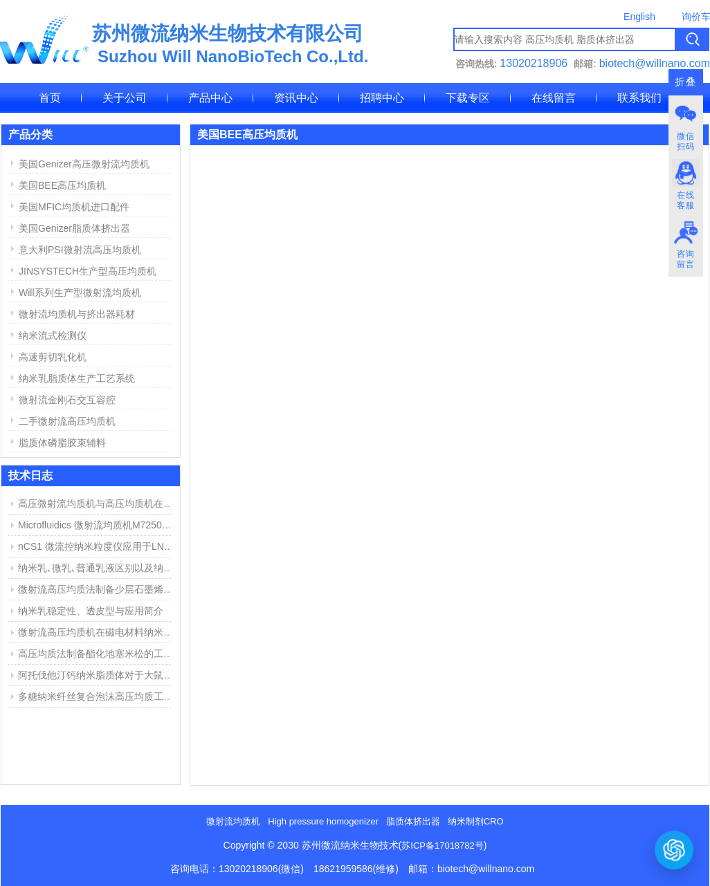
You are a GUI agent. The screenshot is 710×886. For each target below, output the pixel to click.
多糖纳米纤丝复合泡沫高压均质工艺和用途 (97, 696)
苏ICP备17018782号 (442, 845)
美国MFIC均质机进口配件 (74, 206)
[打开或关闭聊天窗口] (674, 849)
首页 (50, 98)
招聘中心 (382, 98)
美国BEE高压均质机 (62, 185)
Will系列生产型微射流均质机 (80, 292)
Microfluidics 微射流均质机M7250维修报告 (97, 524)
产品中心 (210, 98)
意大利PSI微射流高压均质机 (80, 249)
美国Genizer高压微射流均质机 (84, 163)
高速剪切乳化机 (53, 356)
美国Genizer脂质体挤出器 (74, 228)
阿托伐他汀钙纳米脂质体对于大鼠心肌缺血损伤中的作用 (97, 675)
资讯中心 (296, 98)
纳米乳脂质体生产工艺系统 (77, 378)
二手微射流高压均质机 (67, 421)
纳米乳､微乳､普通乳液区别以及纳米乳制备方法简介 (97, 567)
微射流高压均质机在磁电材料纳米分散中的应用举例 (97, 632)
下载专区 (468, 98)
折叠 (686, 82)
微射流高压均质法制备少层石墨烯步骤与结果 (97, 589)
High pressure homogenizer (323, 821)
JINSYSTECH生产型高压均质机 (87, 271)
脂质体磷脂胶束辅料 (62, 442)
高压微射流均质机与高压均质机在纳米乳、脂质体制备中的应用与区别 (97, 503)
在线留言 (553, 98)
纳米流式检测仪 (53, 335)
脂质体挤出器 (413, 821)
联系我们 (639, 98)
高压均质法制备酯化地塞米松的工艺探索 (97, 653)
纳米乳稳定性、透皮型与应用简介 (90, 610)
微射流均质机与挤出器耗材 (77, 314)
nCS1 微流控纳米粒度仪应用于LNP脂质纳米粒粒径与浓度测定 (97, 546)
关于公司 (124, 98)
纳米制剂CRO (476, 821)
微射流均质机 (233, 821)
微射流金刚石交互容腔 (67, 399)
